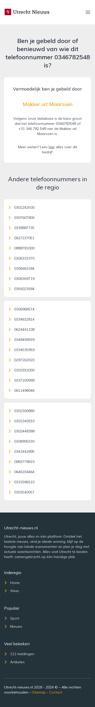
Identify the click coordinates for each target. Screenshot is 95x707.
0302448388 (21, 431)
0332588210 (21, 482)
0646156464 (21, 472)
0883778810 (21, 461)
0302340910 (21, 421)
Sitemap (39, 692)
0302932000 (21, 370)
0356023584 (21, 289)
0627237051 (21, 238)
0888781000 (21, 248)
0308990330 (21, 441)
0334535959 (21, 350)
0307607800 (21, 217)
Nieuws (13, 626)
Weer (11, 591)
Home (12, 582)
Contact (55, 692)
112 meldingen (19, 654)
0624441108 (21, 329)
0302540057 (21, 492)
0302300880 (21, 411)
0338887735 (21, 227)
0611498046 (21, 390)
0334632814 (21, 319)
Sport (11, 618)
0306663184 (21, 268)
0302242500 (21, 207)
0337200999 (21, 380)
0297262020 (21, 360)
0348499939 (21, 339)
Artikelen (14, 662)
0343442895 (21, 451)
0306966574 (21, 309)
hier (52, 147)
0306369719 (21, 278)
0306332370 (21, 258)
